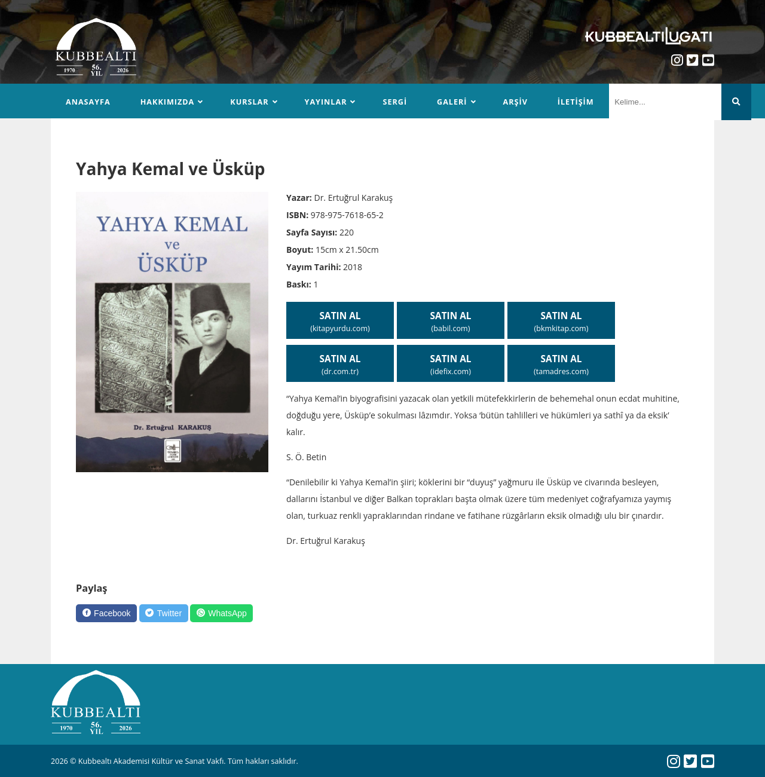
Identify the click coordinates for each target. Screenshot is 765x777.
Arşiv (515, 102)
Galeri (452, 102)
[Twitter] (163, 613)
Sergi (394, 102)
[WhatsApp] (221, 613)
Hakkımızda (167, 102)
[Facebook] (106, 613)
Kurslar (249, 102)
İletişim (576, 102)
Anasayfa (88, 102)
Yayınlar (326, 102)
